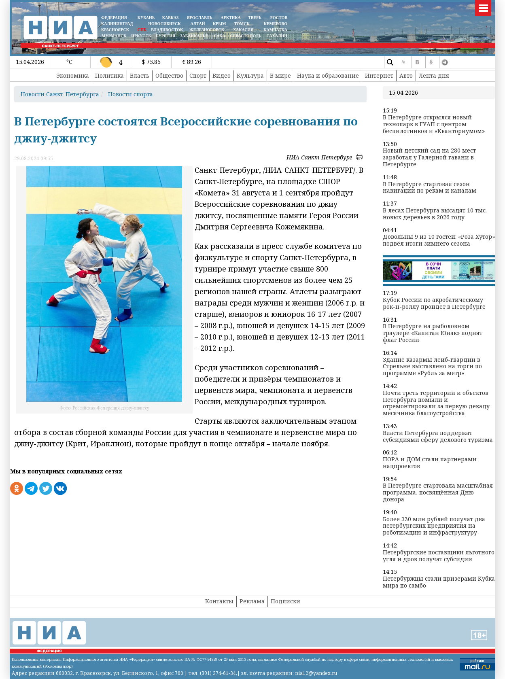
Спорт (197, 75)
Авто (406, 75)
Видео (221, 75)
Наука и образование (328, 75)
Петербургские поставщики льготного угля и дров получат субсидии (438, 556)
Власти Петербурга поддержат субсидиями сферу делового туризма (438, 436)
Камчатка (275, 30)
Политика (109, 75)
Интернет (379, 75)
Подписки (285, 601)
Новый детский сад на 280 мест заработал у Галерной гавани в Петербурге (429, 157)
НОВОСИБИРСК (164, 23)
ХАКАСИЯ (242, 30)
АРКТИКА (231, 17)
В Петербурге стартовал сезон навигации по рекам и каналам (429, 188)
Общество (169, 75)
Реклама (252, 601)
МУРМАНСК (114, 36)
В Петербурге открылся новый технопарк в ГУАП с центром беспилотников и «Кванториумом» (434, 124)
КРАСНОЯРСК (115, 30)
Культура (250, 75)
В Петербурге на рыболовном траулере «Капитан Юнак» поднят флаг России (432, 333)
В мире (280, 75)
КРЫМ (219, 23)
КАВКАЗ (170, 17)
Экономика (72, 75)
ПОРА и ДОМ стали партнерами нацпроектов (430, 463)
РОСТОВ (278, 17)
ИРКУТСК (141, 36)
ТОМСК (243, 23)
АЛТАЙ (198, 23)
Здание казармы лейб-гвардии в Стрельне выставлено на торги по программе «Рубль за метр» (432, 366)
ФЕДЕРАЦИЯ (114, 17)
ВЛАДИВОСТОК (167, 30)
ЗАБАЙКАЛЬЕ (194, 36)
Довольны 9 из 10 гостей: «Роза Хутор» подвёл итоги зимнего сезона (439, 240)
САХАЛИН (277, 36)
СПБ (142, 30)
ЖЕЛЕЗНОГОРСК (206, 30)
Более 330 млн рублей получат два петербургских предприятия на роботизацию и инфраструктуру (434, 526)
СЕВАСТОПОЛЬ (245, 36)
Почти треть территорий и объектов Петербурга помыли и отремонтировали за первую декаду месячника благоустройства (436, 403)
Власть (139, 75)
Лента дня (434, 75)
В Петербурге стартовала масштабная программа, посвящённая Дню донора (438, 492)
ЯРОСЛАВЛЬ (199, 17)
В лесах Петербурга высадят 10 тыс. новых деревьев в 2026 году (435, 214)
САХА (219, 36)
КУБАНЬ (146, 17)
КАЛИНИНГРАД (117, 23)
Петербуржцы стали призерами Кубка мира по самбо (439, 582)
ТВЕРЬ (254, 17)
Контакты (219, 601)
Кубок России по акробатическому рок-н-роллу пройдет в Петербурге (434, 303)
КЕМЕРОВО (275, 23)
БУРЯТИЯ (165, 36)
